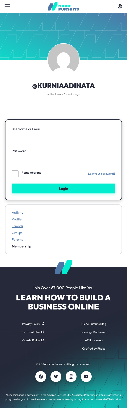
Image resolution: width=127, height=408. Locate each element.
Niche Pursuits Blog (93, 324)
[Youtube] (86, 376)
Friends (17, 226)
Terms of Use (33, 332)
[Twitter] (55, 376)
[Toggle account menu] (120, 6)
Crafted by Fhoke (94, 348)
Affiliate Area (94, 340)
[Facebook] (40, 376)
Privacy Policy (33, 324)
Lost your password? (101, 174)
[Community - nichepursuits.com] (63, 6)
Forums (17, 239)
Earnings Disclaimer (94, 332)
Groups (17, 233)
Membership (21, 246)
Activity (17, 212)
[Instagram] (71, 376)
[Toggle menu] (7, 6)
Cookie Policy (33, 340)
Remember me (31, 172)
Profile (17, 219)
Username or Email (26, 129)
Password (19, 151)
